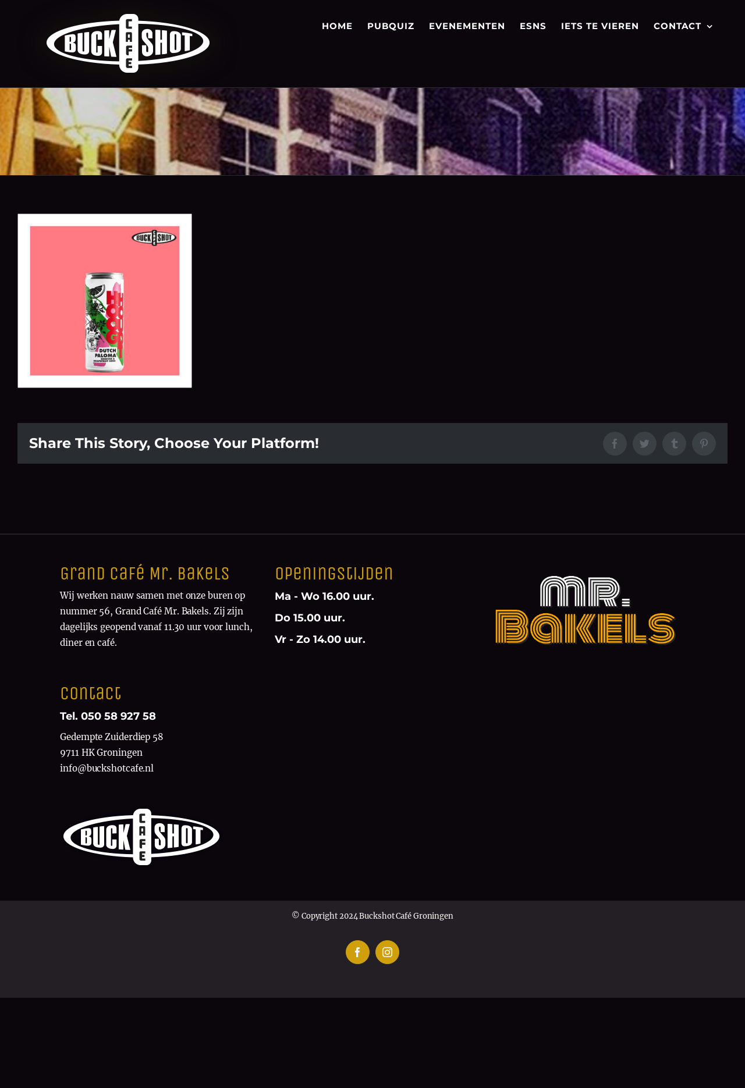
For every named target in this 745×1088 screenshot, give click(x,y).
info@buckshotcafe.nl (107, 768)
